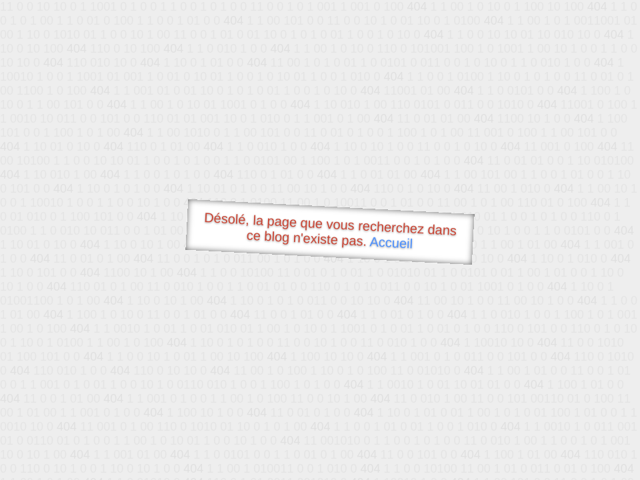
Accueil (391, 242)
